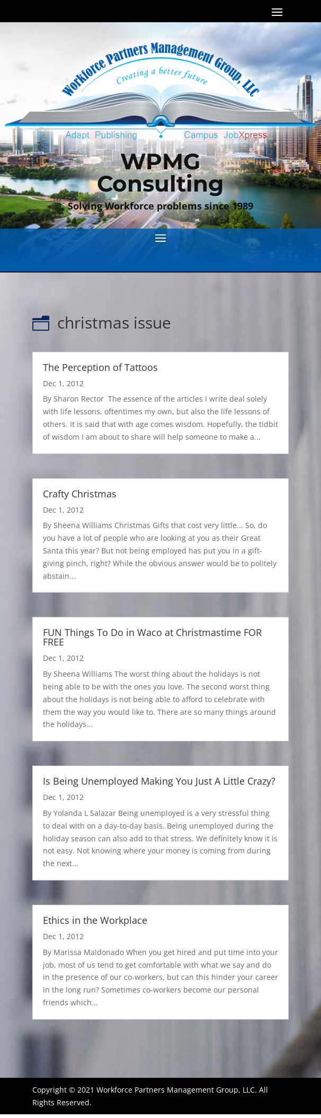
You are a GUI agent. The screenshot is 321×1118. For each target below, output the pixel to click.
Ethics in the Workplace (95, 920)
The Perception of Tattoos (100, 367)
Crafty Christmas (80, 493)
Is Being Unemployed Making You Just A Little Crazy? (159, 781)
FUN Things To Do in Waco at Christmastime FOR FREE (152, 637)
